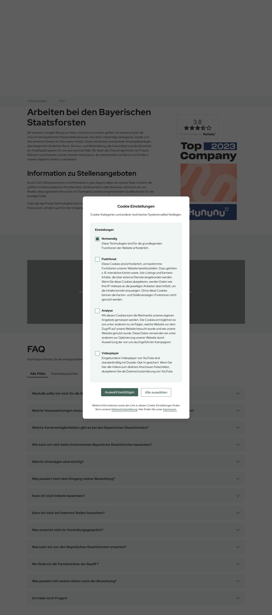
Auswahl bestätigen (119, 392)
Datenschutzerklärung (124, 409)
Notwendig (109, 239)
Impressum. (170, 409)
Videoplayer (110, 353)
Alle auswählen (156, 392)
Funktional (109, 259)
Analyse (107, 311)
